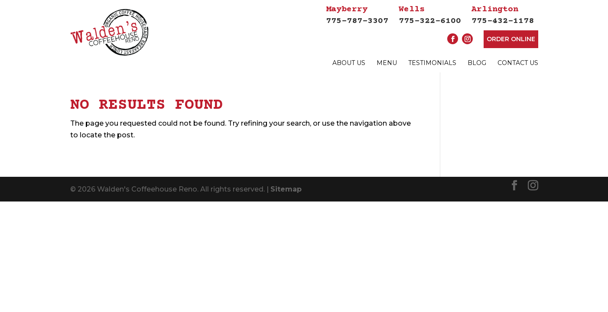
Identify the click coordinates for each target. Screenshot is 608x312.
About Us (348, 63)
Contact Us (517, 63)
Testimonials (432, 63)
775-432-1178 (502, 14)
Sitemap (286, 199)
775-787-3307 (357, 14)
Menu (387, 63)
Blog (477, 63)
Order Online (511, 39)
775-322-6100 (430, 14)
